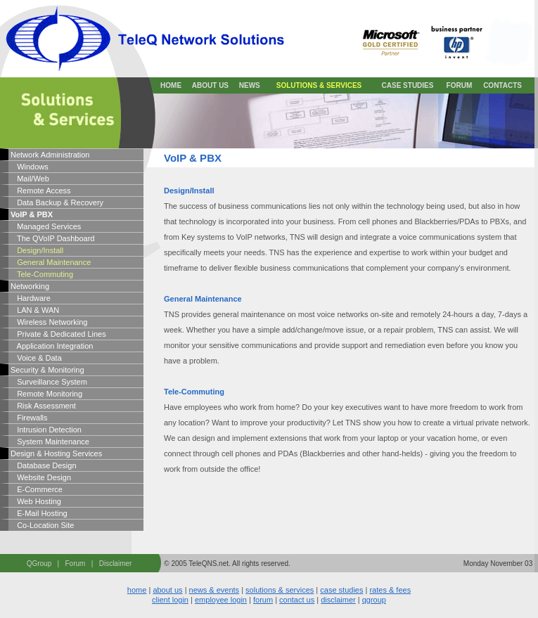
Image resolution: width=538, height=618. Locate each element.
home (137, 590)
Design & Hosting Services (56, 453)
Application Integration (52, 346)
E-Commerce (37, 489)
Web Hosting (36, 501)
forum (263, 600)
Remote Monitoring (46, 394)
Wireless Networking (49, 322)
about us (167, 590)
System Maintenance (50, 441)
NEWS (249, 85)
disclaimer (338, 600)
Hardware (31, 298)
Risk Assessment (43, 405)
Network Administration (50, 154)
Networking (30, 286)
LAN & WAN (35, 310)
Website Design (41, 477)
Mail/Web (30, 178)
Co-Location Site (43, 525)
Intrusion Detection (46, 429)
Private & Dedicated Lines (58, 334)
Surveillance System (49, 382)
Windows (30, 166)
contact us (296, 600)
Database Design (44, 465)
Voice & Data (36, 358)
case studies (341, 590)
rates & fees (390, 590)
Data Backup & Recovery (57, 202)
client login (170, 600)
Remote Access (41, 190)
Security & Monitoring (47, 370)
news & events (214, 590)
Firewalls (29, 417)
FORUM (460, 85)
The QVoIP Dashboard (52, 238)
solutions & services (279, 590)
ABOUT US (210, 85)
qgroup (374, 600)
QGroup (39, 563)
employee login (221, 600)
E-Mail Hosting (39, 513)
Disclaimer (115, 563)
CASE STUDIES (408, 85)
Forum (75, 563)
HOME (170, 85)
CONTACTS (502, 85)
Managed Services (46, 226)
